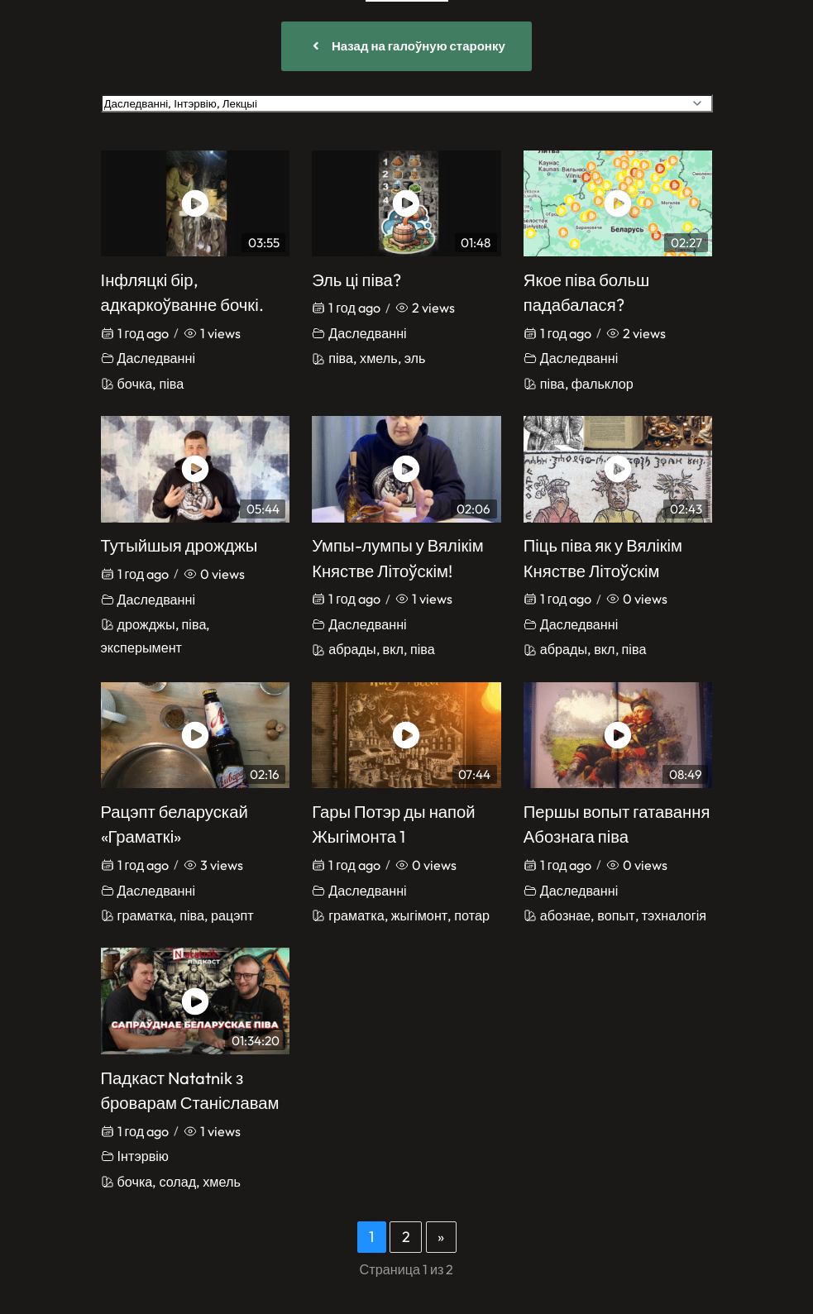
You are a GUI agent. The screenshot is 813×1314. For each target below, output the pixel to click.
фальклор (602, 383)
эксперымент (142, 647)
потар (472, 915)
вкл (393, 649)
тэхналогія (674, 915)
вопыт (615, 915)
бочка (135, 383)
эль (415, 358)
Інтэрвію (143, 1156)
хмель (379, 358)
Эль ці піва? (356, 280)
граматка (145, 915)
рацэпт (232, 915)
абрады (351, 649)
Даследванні (156, 358)
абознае (565, 915)
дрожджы (146, 624)
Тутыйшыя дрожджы (179, 545)
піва (171, 383)
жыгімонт (419, 915)
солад (177, 1181)
